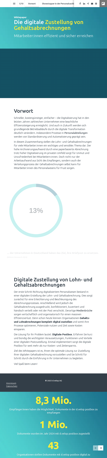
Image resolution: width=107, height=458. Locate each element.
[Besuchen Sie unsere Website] (96, 3)
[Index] (14, 3)
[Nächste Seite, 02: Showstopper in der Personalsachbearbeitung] (100, 448)
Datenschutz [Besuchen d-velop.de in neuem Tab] (11, 386)
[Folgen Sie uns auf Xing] (88, 3)
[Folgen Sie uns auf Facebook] (80, 3)
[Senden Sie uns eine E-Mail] (92, 3)
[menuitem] (32, 3)
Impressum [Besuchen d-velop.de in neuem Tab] (11, 383)
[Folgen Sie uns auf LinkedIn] (84, 3)
